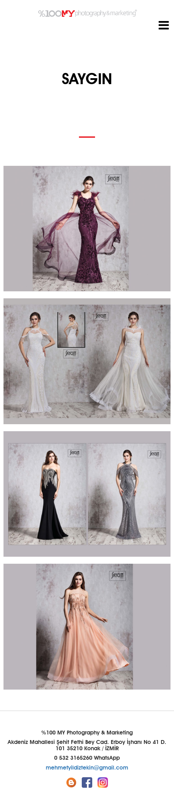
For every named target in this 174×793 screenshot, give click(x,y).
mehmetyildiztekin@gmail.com (87, 767)
